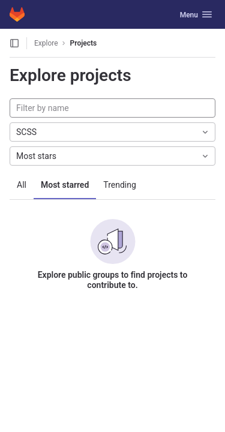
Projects (83, 43)
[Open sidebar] (14, 43)
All (21, 185)
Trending (119, 185)
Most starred (65, 185)
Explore (46, 43)
